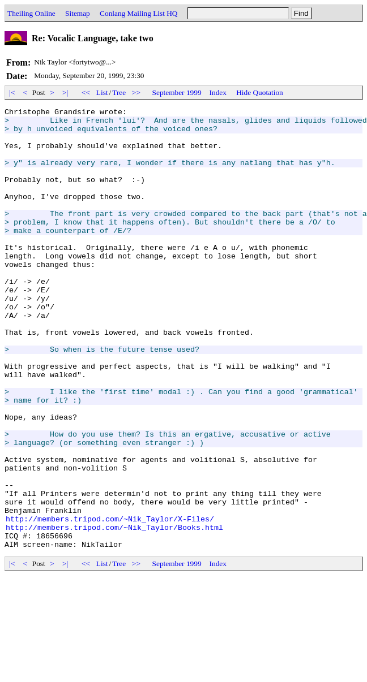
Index (218, 92)
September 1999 (177, 92)
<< (86, 92)
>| (65, 92)
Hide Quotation (259, 92)
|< (12, 92)
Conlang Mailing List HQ (138, 13)
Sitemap (77, 13)
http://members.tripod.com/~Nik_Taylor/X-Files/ (110, 602)
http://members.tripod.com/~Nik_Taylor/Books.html (114, 612)
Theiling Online (31, 13)
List (102, 92)
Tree (119, 92)
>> (136, 92)
